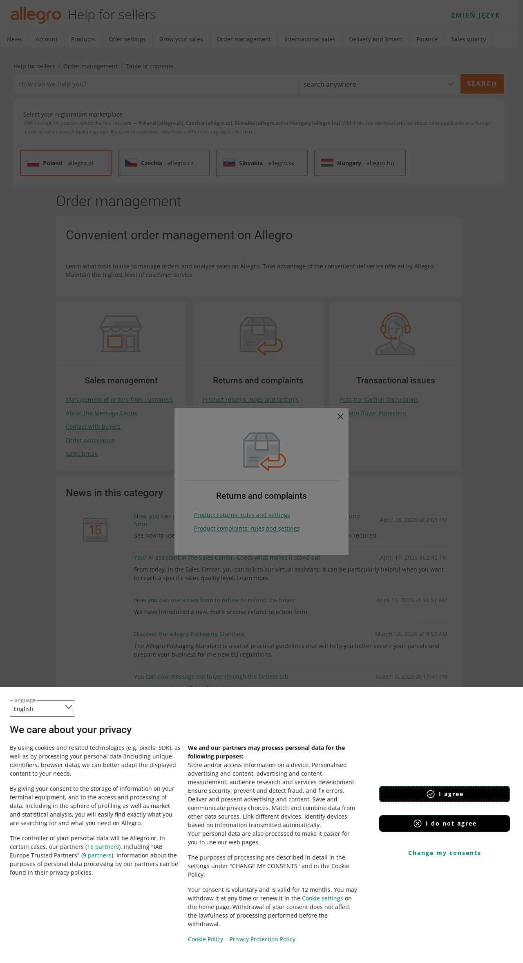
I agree (445, 794)
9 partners (97, 855)
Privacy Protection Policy (262, 939)
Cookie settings (322, 898)
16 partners (103, 846)
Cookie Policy (205, 939)
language (24, 700)
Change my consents (444, 853)
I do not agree (445, 823)
